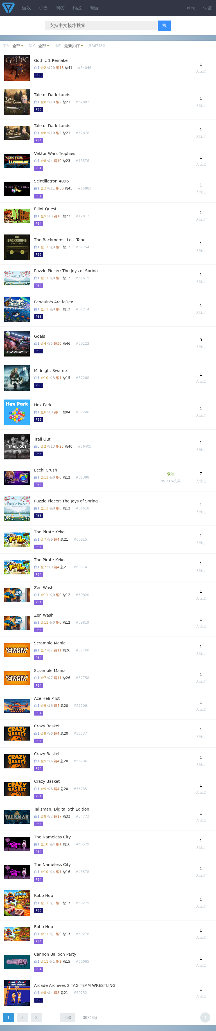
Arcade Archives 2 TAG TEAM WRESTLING (74, 985)
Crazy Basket (47, 726)
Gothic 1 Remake (51, 60)
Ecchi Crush (45, 470)
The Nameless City (52, 837)
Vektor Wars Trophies (54, 153)
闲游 (93, 8)
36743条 (90, 1017)
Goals (39, 336)
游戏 (26, 8)
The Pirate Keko (49, 532)
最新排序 (72, 46)
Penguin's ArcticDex (53, 302)
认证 (207, 8)
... (51, 1017)
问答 (60, 8)
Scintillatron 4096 (51, 181)
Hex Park (42, 405)
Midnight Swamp (50, 370)
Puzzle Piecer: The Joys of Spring (66, 271)
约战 (77, 8)
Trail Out (42, 439)
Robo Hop (43, 895)
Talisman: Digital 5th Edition (61, 809)
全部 (16, 46)
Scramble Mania (50, 643)
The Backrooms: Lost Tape (60, 240)
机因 (43, 8)
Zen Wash (43, 587)
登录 (190, 8)
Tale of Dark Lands (52, 95)
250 (67, 1017)
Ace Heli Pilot (47, 698)
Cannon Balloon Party (55, 954)
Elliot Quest (45, 209)
